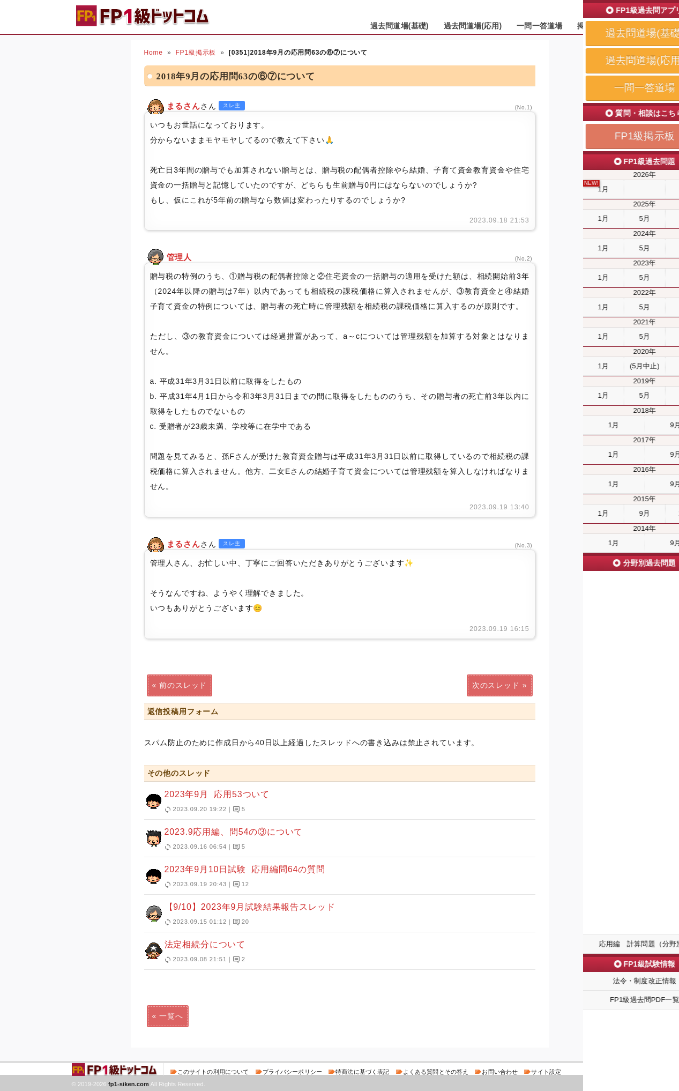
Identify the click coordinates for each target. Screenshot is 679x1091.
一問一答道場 (539, 25)
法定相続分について (335, 952)
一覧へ (171, 1016)
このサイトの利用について (213, 1071)
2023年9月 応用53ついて (335, 802)
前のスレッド (183, 685)
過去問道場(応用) (473, 25)
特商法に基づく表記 (362, 1071)
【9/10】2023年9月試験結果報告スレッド (335, 914)
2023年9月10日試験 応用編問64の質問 (335, 877)
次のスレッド (496, 685)
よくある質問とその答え (436, 1071)
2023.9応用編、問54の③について (335, 839)
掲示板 (588, 25)
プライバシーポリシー (292, 1071)
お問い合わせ (500, 1071)
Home (153, 52)
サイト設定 (546, 1071)
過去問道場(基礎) (399, 25)
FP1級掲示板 (195, 52)
